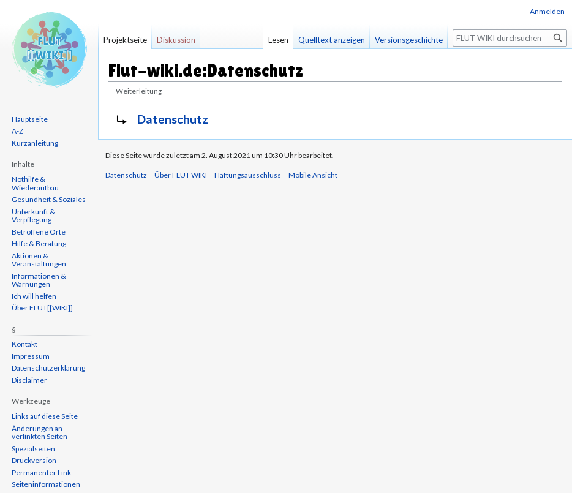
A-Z (17, 130)
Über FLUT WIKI (180, 174)
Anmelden (547, 11)
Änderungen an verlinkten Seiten (39, 433)
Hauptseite (30, 119)
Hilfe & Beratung (39, 243)
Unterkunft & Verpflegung (33, 216)
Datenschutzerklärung (48, 367)
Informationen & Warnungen (39, 280)
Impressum (31, 356)
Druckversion (34, 460)
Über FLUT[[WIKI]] (42, 307)
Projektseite (125, 40)
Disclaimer (29, 380)
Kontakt (24, 343)
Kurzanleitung (35, 143)
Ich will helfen (34, 296)
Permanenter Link (41, 472)
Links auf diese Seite (45, 416)
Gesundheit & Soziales (49, 199)
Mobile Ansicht (312, 174)
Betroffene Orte (39, 231)
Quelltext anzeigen (331, 40)
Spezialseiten (33, 448)
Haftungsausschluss (247, 174)
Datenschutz (172, 119)
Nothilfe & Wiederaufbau (35, 183)
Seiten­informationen (46, 484)
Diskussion (176, 40)
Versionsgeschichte (409, 40)
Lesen (278, 40)
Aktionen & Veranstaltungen (39, 260)
